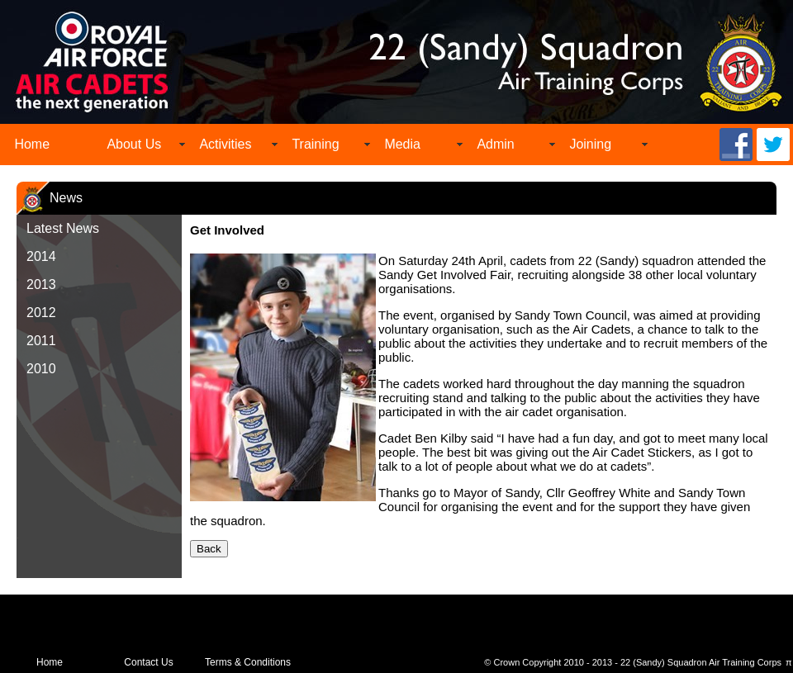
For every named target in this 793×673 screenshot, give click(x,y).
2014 (41, 256)
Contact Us (148, 662)
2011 (41, 341)
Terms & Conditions (248, 662)
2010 (41, 369)
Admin (495, 144)
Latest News (62, 228)
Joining (590, 144)
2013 (41, 284)
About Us (134, 144)
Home (32, 144)
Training (315, 144)
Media (402, 144)
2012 (41, 313)
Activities (225, 144)
